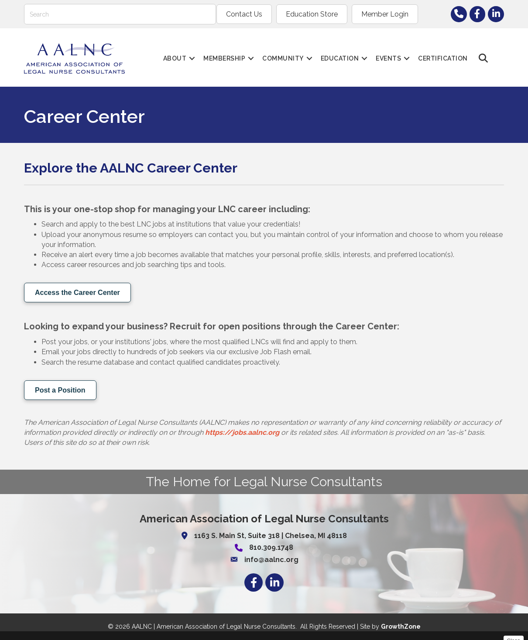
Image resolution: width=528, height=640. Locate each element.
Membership (224, 58)
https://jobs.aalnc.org (242, 432)
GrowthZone (401, 626)
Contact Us (244, 14)
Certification (443, 58)
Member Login (384, 14)
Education (340, 58)
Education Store (312, 14)
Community (283, 58)
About (175, 58)
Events (388, 58)
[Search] (120, 14)
